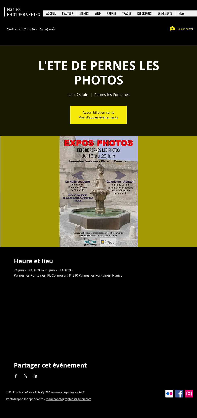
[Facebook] (179, 393)
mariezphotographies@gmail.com (68, 399)
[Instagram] (189, 393)
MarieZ (14, 9)
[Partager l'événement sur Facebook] (16, 376)
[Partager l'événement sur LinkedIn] (35, 376)
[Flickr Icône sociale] (169, 393)
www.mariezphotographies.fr (68, 392)
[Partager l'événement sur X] (26, 376)
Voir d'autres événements (98, 117)
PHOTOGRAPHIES (23, 14)
